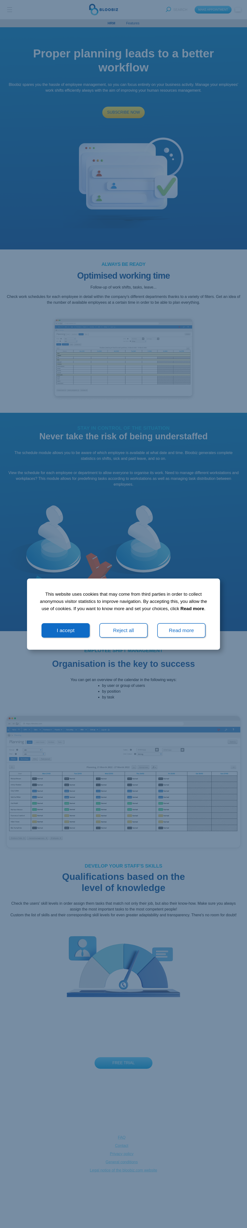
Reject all (123, 630)
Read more (192, 608)
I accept (66, 630)
